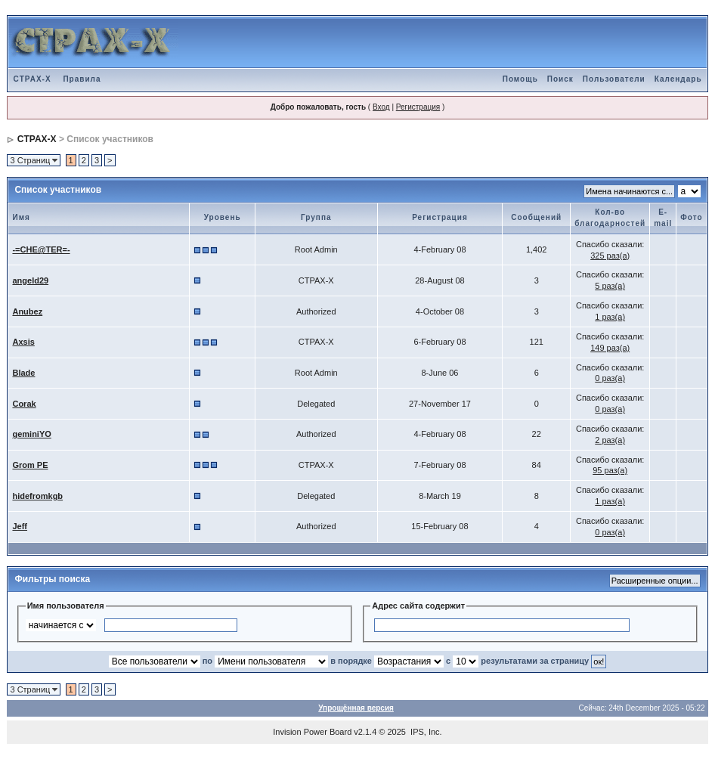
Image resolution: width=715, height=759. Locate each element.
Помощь (520, 79)
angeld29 (30, 280)
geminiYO (31, 433)
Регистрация (418, 107)
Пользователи (614, 79)
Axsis (23, 341)
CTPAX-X (32, 79)
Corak (24, 403)
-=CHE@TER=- (41, 249)
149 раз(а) (610, 347)
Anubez (27, 311)
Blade (23, 372)
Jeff (19, 526)
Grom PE (30, 464)
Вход (381, 107)
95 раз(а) (610, 470)
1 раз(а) (610, 316)
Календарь (678, 79)
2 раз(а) (610, 440)
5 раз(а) (610, 285)
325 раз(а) (610, 255)
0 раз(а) (610, 378)
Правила (82, 79)
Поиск (560, 79)
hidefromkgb (37, 495)
